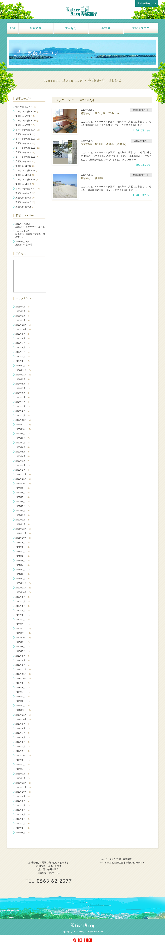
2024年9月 (23, 379)
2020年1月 (23, 624)
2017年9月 (23, 724)
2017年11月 (23, 715)
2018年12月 (23, 669)
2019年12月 (23, 628)
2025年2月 (23, 361)
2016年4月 (23, 769)
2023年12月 (23, 420)
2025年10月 (23, 329)
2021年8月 (23, 547)
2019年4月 (23, 660)
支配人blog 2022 (25, 152)
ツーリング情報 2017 (27, 188)
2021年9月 (23, 542)
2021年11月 (23, 533)
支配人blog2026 (25, 116)
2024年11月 (23, 375)
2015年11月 (23, 787)
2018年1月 (23, 705)
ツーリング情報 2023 (27, 139)
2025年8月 (23, 338)
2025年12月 (23, 325)
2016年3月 (23, 774)
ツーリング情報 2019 (27, 170)
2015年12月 (23, 783)
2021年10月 (23, 538)
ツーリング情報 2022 (27, 148)
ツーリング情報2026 (26, 111)
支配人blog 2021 (25, 161)
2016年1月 (23, 778)
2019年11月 (23, 633)
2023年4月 (23, 456)
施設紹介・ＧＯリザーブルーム (30, 225)
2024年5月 (23, 397)
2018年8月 (23, 683)
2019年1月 (23, 665)
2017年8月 (23, 728)
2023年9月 (23, 433)
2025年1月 (23, 365)
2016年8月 (23, 760)
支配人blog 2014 (25, 207)
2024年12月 (23, 370)
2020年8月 (23, 597)
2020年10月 (23, 592)
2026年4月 (23, 307)
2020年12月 (23, 583)
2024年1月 (23, 415)
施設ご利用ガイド (26, 107)
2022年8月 (23, 492)
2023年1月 (23, 470)
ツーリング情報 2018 (27, 179)
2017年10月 (23, 719)
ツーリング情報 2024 (27, 130)
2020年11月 (23, 588)
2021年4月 (23, 565)
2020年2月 (23, 619)
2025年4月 (23, 352)
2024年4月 (23, 402)
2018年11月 (23, 674)
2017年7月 (23, 733)
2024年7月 (23, 388)
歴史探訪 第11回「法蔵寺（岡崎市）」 (30, 234)
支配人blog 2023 (25, 143)
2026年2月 (23, 316)
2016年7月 (23, 764)
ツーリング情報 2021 (27, 157)
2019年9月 (23, 642)
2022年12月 (23, 474)
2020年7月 (23, 601)
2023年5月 (23, 452)
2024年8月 (23, 384)
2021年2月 (23, 574)
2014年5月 (23, 832)
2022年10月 (23, 483)
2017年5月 (23, 742)
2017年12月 (23, 710)
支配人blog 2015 (25, 202)
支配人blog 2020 (25, 166)
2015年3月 (23, 819)
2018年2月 (23, 701)
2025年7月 (23, 343)
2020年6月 (23, 606)
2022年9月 (23, 488)
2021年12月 (23, 529)
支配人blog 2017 (25, 193)
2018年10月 (23, 678)
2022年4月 (23, 510)
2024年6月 (23, 393)
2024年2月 (23, 411)
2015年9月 (23, 796)
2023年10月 (23, 429)
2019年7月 (23, 651)
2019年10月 (23, 637)
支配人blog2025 (25, 125)
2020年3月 (23, 615)
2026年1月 (23, 320)
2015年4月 (23, 814)
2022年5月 (23, 506)
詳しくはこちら (143, 130)
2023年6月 (23, 447)
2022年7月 (23, 497)
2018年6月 (23, 687)
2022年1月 (23, 524)
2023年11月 (23, 424)
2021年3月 (23, 569)
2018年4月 (23, 692)
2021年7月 (23, 551)
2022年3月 (23, 515)
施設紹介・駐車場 (23, 243)
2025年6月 (23, 347)
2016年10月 (23, 755)
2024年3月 (23, 406)
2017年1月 (23, 751)
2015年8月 (23, 801)
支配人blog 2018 (25, 184)
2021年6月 (23, 556)
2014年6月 (23, 828)
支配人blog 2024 (25, 134)
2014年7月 (23, 823)
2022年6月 (23, 501)
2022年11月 (23, 479)
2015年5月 (23, 810)
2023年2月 (23, 465)
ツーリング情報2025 (26, 120)
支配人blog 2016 (25, 198)
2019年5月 (23, 656)
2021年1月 (23, 578)
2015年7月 (23, 805)
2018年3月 (23, 696)
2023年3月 (23, 461)
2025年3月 (23, 356)
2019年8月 (23, 646)
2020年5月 (23, 610)
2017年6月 (23, 737)
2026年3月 (23, 311)
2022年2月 (23, 520)
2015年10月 (23, 792)
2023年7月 (23, 442)
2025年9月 (23, 334)
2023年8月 (23, 438)
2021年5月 (23, 560)
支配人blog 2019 (25, 175)
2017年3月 (23, 746)
